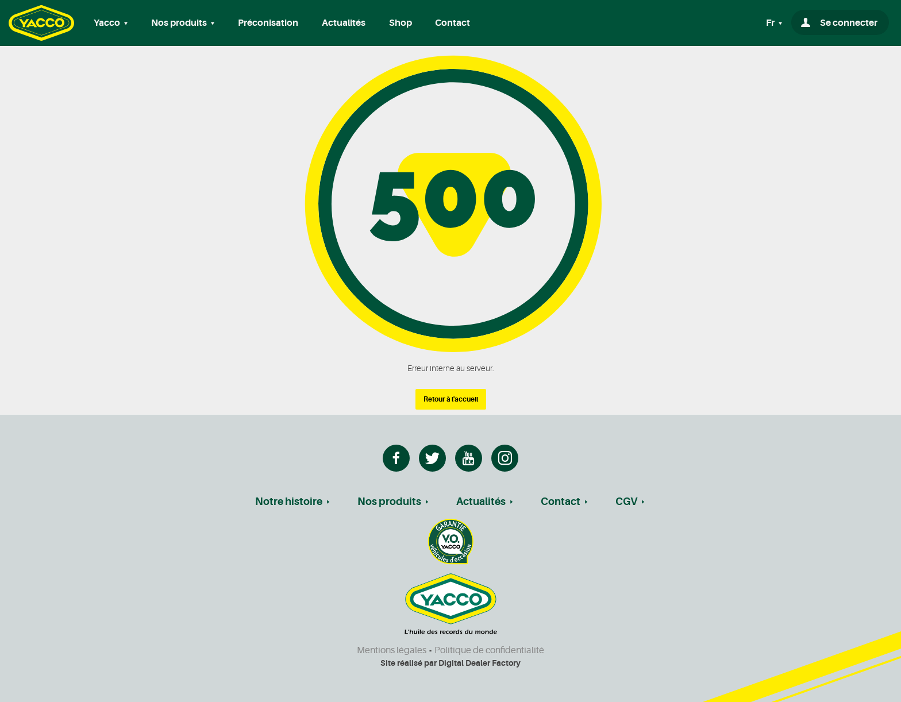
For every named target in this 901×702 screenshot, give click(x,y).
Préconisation (268, 23)
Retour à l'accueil (450, 399)
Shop (400, 23)
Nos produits (389, 501)
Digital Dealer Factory (479, 663)
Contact (452, 23)
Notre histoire (288, 501)
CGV (626, 501)
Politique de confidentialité (489, 650)
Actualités (343, 23)
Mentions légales (391, 650)
